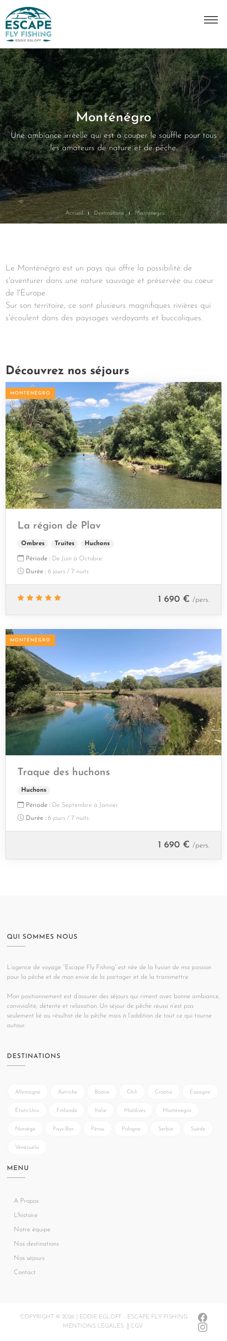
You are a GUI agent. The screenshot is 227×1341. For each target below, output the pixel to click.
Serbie (165, 1129)
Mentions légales (93, 1326)
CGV (137, 1326)
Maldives (134, 1110)
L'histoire (26, 1215)
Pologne (131, 1129)
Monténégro (177, 1110)
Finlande (67, 1110)
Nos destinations (36, 1244)
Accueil (74, 213)
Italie (101, 1110)
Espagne (200, 1092)
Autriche (67, 1092)
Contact (25, 1272)
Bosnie (102, 1092)
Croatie (163, 1092)
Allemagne (27, 1092)
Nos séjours (29, 1258)
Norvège (25, 1129)
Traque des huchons (63, 772)
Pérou (97, 1129)
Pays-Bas (63, 1129)
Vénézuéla (27, 1147)
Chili (132, 1092)
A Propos (26, 1201)
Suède (198, 1129)
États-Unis (27, 1110)
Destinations (109, 213)
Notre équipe (32, 1229)
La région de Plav (59, 526)
